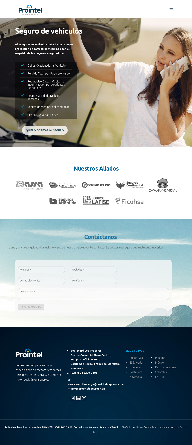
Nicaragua (136, 376)
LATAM (159, 376)
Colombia (161, 372)
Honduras (136, 367)
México (159, 362)
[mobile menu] (171, 10)
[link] (30, 185)
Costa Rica (136, 372)
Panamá (160, 357)
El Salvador (137, 362)
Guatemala (136, 357)
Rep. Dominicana (165, 367)
